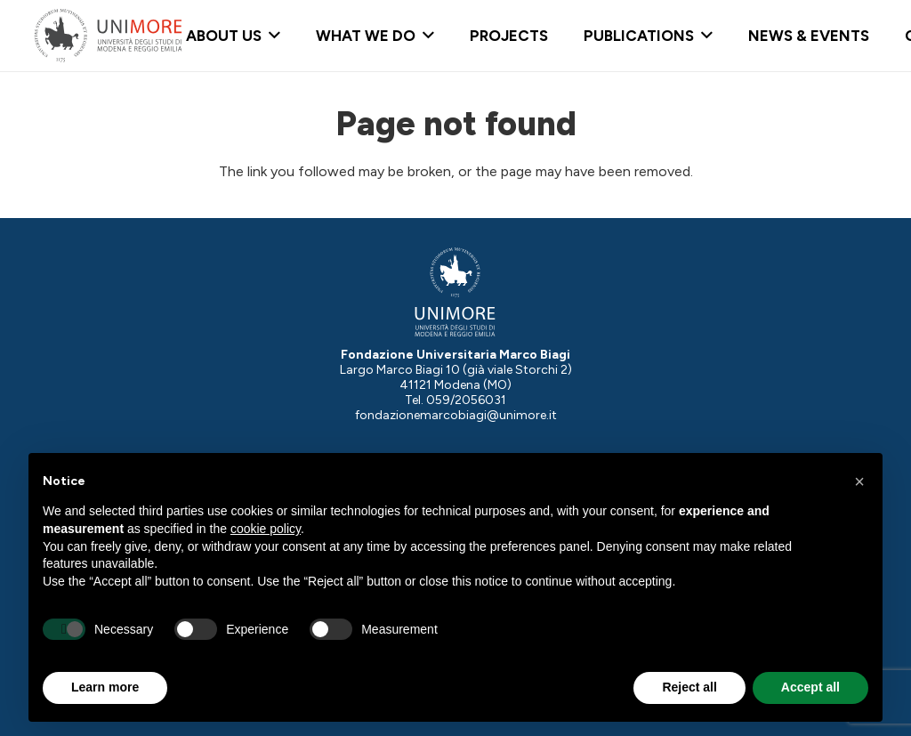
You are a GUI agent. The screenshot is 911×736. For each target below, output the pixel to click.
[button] (271, 35)
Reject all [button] (689, 687)
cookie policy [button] (265, 529)
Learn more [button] (105, 687)
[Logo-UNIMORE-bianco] (455, 292)
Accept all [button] (810, 687)
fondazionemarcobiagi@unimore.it (456, 415)
